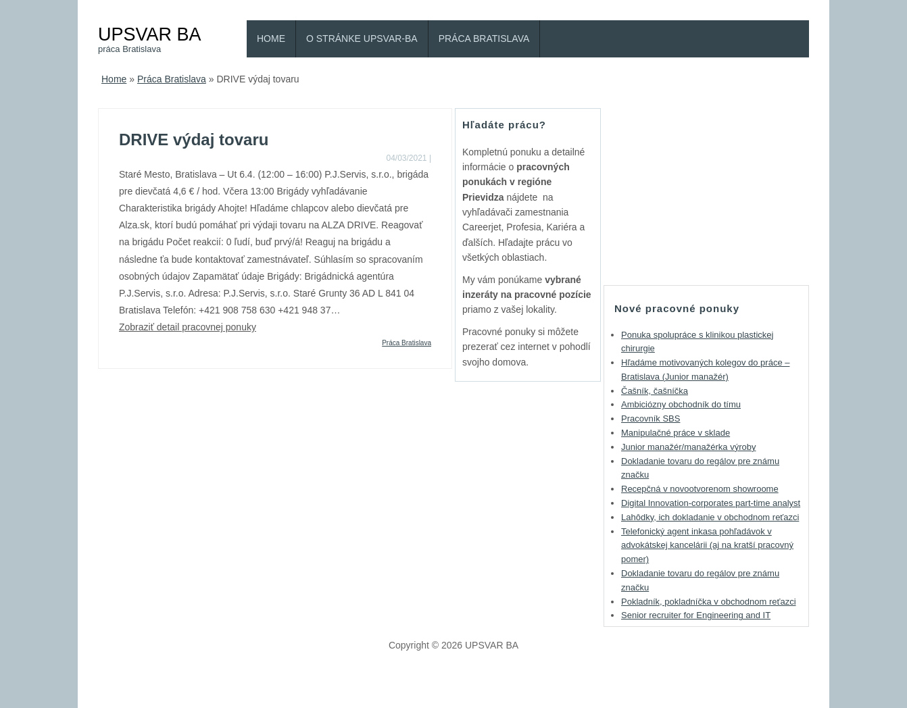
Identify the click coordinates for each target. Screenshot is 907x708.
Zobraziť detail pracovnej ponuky (187, 327)
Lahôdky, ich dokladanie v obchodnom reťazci (710, 517)
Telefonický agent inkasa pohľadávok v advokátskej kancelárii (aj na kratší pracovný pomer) (707, 545)
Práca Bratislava (484, 38)
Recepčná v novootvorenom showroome (700, 489)
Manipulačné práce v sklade (675, 433)
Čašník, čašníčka (654, 391)
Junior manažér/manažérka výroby (688, 447)
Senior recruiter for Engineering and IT (695, 615)
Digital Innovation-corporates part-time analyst (710, 503)
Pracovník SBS (650, 418)
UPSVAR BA (149, 34)
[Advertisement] (706, 192)
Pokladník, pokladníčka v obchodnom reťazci (708, 602)
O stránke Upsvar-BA (362, 38)
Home (271, 38)
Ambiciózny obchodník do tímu (681, 404)
